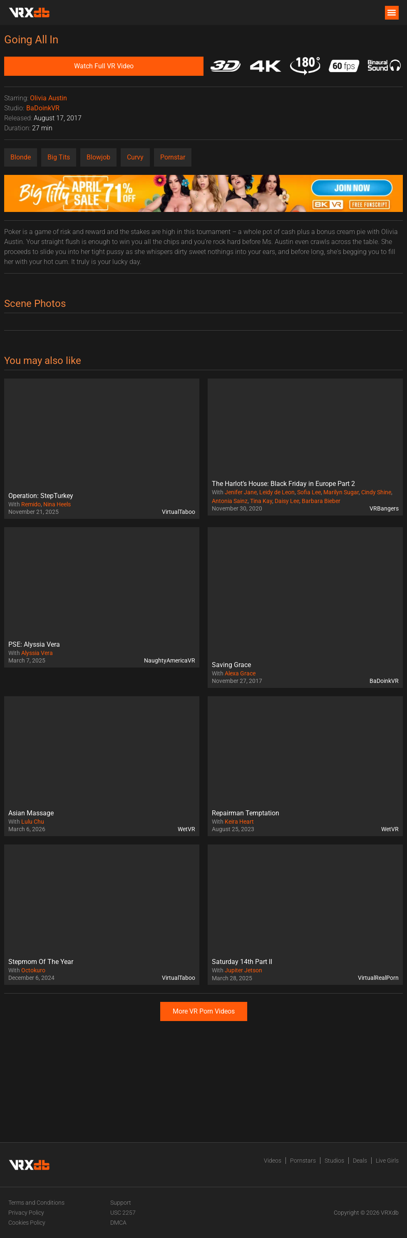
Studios (334, 1160)
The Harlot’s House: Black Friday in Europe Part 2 (283, 484)
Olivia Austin (48, 98)
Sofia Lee (309, 492)
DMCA (118, 1222)
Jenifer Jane (241, 492)
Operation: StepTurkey (40, 496)
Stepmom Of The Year (40, 962)
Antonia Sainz (230, 501)
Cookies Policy (26, 1222)
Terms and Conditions (36, 1202)
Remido (31, 504)
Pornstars (303, 1160)
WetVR (186, 829)
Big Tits (58, 157)
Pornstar (172, 157)
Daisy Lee (287, 501)
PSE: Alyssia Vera (34, 644)
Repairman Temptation (245, 813)
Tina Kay (261, 501)
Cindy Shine (376, 492)
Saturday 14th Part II (242, 962)
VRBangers (384, 508)
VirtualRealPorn (378, 977)
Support (120, 1202)
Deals (360, 1160)
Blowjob (98, 157)
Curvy (135, 157)
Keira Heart (239, 821)
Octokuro (33, 970)
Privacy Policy (26, 1212)
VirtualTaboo (178, 511)
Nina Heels (57, 504)
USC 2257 (123, 1212)
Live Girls (387, 1160)
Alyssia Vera (37, 653)
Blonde (20, 157)
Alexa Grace (240, 673)
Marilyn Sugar (341, 492)
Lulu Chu (32, 821)
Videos (272, 1160)
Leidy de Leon (277, 492)
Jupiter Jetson (243, 970)
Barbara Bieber (321, 501)
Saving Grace (231, 665)
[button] (392, 13)
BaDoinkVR (43, 108)
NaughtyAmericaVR (169, 660)
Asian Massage (31, 813)
